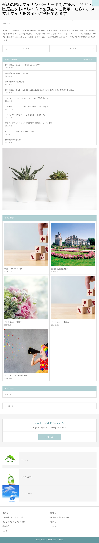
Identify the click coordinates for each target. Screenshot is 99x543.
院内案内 (5, 526)
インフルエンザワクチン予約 (13, 522)
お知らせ (53, 522)
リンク (5, 531)
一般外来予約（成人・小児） (13, 517)
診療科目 (53, 513)
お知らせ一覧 (87, 59)
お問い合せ (49, 437)
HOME (5, 513)
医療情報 (8, 394)
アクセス (53, 526)
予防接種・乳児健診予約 (59, 517)
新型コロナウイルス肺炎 (13, 269)
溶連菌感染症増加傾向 (60, 269)
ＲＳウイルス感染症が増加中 (15, 375)
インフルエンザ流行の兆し (61, 322)
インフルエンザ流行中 (13, 322)
